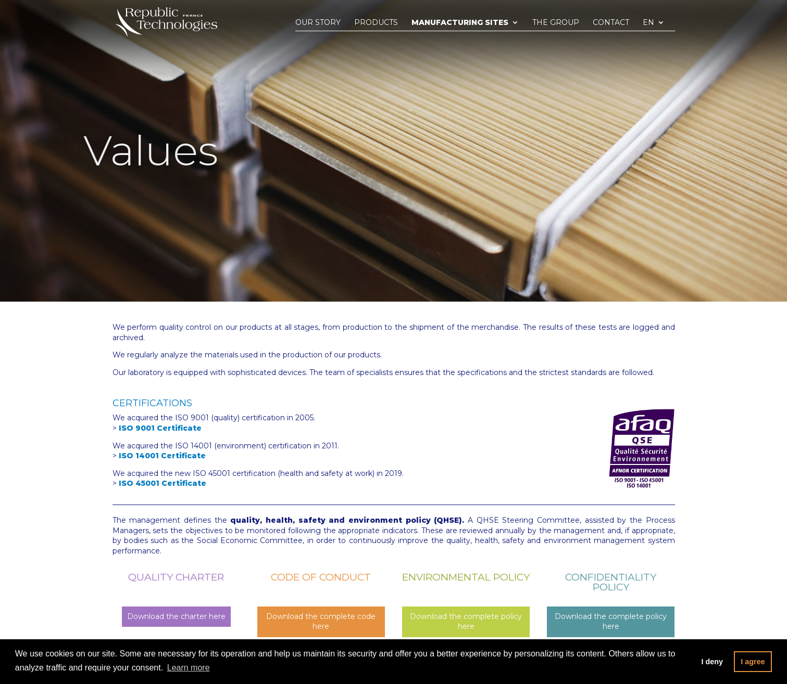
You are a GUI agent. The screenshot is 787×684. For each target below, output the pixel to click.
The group (555, 23)
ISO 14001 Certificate (162, 455)
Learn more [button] (188, 667)
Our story (318, 23)
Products (376, 23)
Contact (611, 23)
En (648, 23)
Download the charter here (176, 616)
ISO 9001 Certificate (160, 428)
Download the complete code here (321, 621)
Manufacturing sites (459, 23)
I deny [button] (712, 661)
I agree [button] (753, 661)
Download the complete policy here (466, 621)
